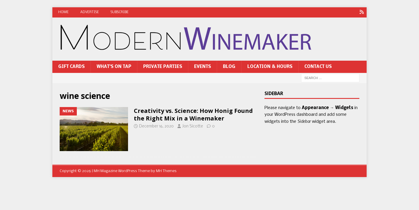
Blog (229, 66)
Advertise (89, 12)
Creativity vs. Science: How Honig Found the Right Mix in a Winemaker (193, 114)
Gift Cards (71, 66)
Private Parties (162, 66)
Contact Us (318, 66)
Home (63, 12)
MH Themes (166, 171)
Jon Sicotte (192, 126)
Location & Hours (269, 66)
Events (202, 66)
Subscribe (120, 12)
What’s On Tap (114, 66)
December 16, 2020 (156, 126)
